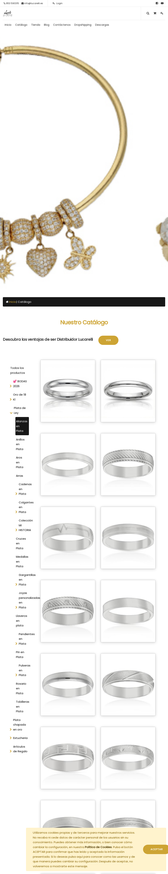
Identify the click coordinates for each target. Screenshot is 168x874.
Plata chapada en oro (19, 724)
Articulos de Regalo (20, 749)
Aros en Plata (19, 462)
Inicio (12, 302)
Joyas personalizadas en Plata (25, 600)
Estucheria (20, 738)
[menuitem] (8, 24)
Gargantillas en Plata (25, 579)
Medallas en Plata (22, 561)
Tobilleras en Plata (22, 706)
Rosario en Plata (21, 688)
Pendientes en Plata (25, 639)
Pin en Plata (20, 654)
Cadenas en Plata (25, 489)
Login (58, 3)
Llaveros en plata (21, 620)
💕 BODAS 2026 (20, 383)
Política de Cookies (98, 847)
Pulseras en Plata (24, 670)
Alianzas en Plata (21, 426)
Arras (19, 476)
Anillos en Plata (20, 444)
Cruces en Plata (21, 543)
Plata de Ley (20, 410)
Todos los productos (17, 370)
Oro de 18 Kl (19, 397)
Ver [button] (108, 340)
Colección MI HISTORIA (25, 525)
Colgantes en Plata (25, 507)
